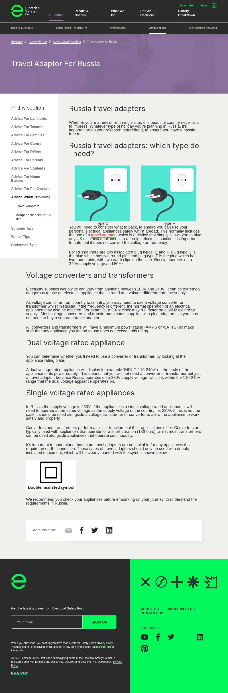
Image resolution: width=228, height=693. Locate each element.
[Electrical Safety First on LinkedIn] (200, 639)
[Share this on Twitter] (94, 531)
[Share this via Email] (68, 531)
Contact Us (152, 613)
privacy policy (105, 642)
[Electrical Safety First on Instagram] (185, 639)
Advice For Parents (27, 160)
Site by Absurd (19, 673)
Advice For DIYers (26, 152)
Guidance (56, 15)
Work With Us (181, 609)
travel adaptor (103, 235)
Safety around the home (69, 28)
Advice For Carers (26, 143)
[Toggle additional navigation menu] (186, 5)
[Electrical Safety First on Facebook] (158, 639)
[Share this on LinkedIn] (109, 532)
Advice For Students (28, 168)
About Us (150, 609)
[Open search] (208, 5)
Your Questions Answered (203, 28)
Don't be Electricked (22, 28)
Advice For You (157, 28)
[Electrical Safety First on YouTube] (144, 638)
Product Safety (118, 28)
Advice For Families (27, 135)
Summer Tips (22, 228)
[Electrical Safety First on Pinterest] (144, 650)
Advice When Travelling (31, 197)
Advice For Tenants (27, 127)
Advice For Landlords (29, 119)
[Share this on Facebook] (81, 532)
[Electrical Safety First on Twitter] (171, 638)
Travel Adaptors (27, 206)
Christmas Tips (24, 245)
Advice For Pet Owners (30, 189)
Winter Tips (20, 237)
